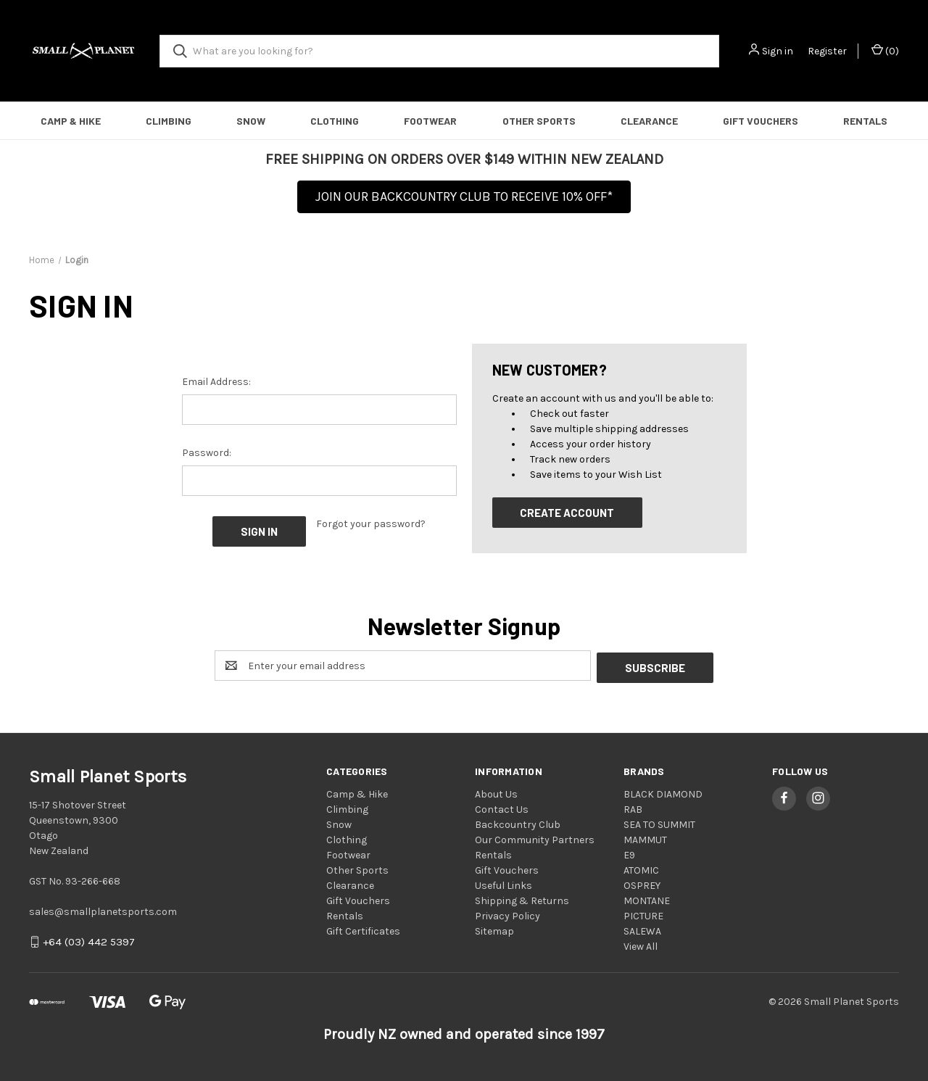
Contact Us (502, 807)
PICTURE (643, 914)
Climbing (168, 121)
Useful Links (503, 883)
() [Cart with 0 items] (885, 50)
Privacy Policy (507, 914)
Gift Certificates (363, 929)
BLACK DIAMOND (663, 792)
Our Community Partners (534, 838)
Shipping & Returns (522, 898)
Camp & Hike (71, 121)
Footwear (430, 121)
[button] (464, 201)
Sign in (777, 51)
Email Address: (216, 382)
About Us (496, 792)
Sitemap (494, 929)
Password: (206, 453)
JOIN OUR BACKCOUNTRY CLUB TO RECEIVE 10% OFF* (464, 196)
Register (827, 51)
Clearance (649, 121)
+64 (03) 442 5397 (89, 940)
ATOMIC (641, 868)
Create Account (567, 512)
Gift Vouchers (760, 121)
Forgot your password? (371, 524)
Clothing (334, 121)
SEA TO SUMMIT (659, 822)
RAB (633, 807)
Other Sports (539, 121)
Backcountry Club (517, 822)
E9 (629, 853)
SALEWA (642, 929)
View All (641, 944)
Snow (250, 121)
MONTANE (647, 898)
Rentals (865, 121)
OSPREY (642, 883)
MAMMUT (645, 838)
